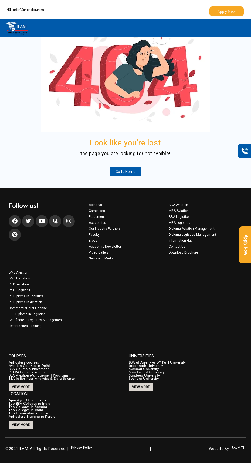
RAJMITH (239, 447)
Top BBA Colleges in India (29, 403)
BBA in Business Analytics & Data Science (42, 378)
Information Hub (180, 240)
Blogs (93, 240)
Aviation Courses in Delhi (29, 365)
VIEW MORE (21, 387)
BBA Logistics (179, 216)
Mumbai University (144, 368)
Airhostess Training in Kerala (32, 416)
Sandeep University (144, 375)
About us (95, 204)
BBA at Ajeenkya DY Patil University (157, 362)
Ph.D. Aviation (19, 284)
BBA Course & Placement (29, 368)
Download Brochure (183, 252)
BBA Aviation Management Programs (39, 375)
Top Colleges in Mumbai (28, 406)
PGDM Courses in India (28, 372)
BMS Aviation (18, 272)
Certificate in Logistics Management (36, 320)
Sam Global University (146, 372)
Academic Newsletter (105, 246)
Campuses (97, 210)
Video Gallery (98, 252)
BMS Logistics (19, 278)
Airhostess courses (24, 362)
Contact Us (177, 246)
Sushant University (144, 378)
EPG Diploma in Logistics (27, 314)
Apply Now (227, 11)
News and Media (101, 258)
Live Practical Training (25, 326)
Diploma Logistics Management (192, 234)
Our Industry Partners (105, 228)
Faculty (94, 234)
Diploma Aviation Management (192, 228)
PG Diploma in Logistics (26, 296)
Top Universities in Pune (28, 413)
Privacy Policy (81, 447)
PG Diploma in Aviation (25, 302)
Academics (97, 222)
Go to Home (125, 171)
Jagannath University (146, 365)
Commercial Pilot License (28, 308)
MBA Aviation (179, 210)
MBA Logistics (179, 222)
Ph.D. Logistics (19, 290)
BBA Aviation (178, 204)
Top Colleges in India (26, 409)
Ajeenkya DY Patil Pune (27, 400)
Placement (97, 216)
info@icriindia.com (25, 9)
